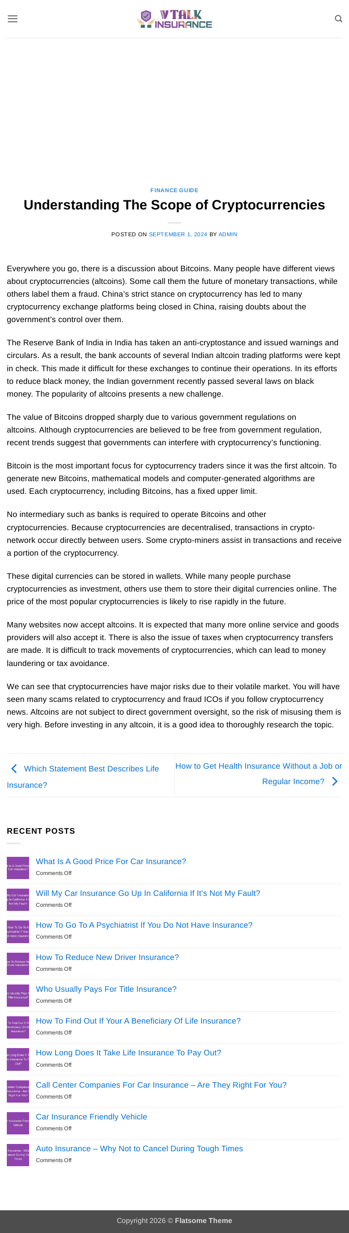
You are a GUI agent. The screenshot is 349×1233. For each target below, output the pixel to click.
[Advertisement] (174, 105)
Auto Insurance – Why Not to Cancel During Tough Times (139, 1148)
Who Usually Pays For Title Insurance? (106, 989)
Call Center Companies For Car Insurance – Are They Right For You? (161, 1084)
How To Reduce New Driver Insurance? (107, 957)
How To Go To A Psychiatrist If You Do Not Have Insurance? (144, 925)
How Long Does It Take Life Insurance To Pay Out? (128, 1052)
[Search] (338, 19)
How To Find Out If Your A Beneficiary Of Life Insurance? (138, 1020)
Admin (228, 234)
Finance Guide (174, 190)
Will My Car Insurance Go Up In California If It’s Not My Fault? (148, 893)
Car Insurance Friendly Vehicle (91, 1116)
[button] (13, 18)
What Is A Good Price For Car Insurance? (111, 861)
